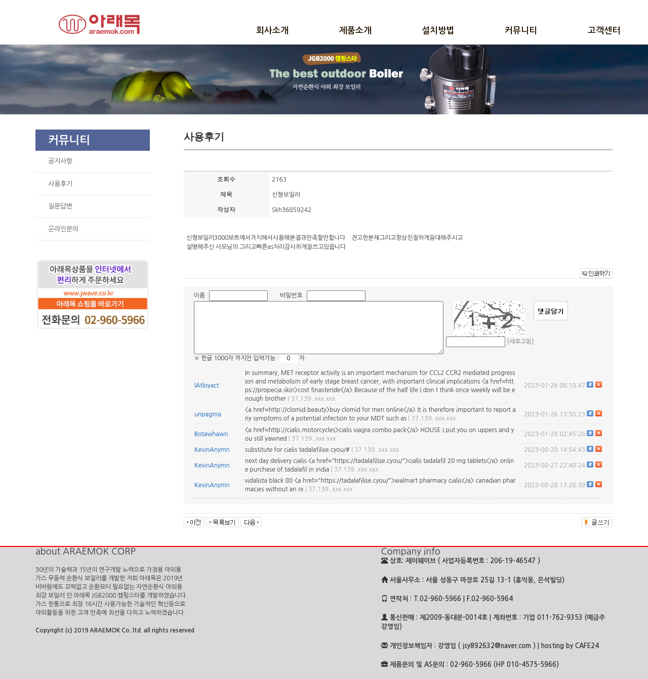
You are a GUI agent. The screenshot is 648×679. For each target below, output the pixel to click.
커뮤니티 (521, 30)
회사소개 (272, 30)
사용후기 (60, 184)
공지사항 (60, 161)
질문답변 (60, 206)
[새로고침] (520, 341)
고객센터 (604, 30)
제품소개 (355, 30)
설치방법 (438, 30)
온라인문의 (63, 229)
